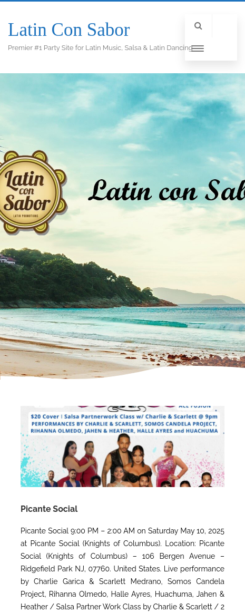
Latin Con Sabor (69, 30)
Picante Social (49, 509)
